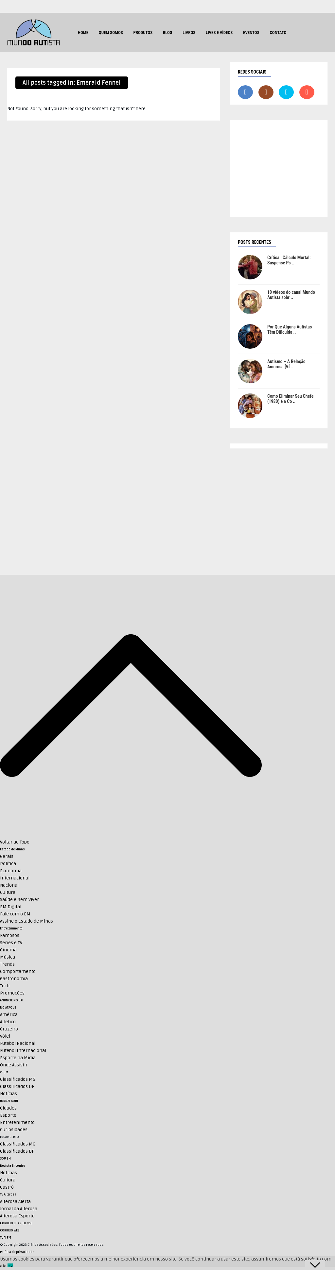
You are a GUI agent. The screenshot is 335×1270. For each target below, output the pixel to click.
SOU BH (5, 1159)
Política (8, 863)
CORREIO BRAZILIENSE (16, 1223)
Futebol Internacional (23, 1050)
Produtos (142, 32)
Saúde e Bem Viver (19, 899)
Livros (189, 32)
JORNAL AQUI (9, 1101)
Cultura (7, 892)
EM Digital (10, 907)
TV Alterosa (8, 1194)
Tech (4, 986)
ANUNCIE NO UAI (11, 1000)
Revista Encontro (12, 1166)
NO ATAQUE (8, 1008)
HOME (83, 32)
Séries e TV (11, 942)
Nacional (9, 885)
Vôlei (5, 1036)
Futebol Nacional (17, 1043)
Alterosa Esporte (17, 1216)
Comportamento (18, 971)
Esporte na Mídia (18, 1058)
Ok (10, 1266)
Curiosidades (13, 1129)
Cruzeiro (9, 1029)
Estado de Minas (12, 849)
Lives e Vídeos (219, 32)
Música (7, 957)
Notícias (8, 1093)
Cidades (8, 1108)
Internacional (14, 878)
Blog (167, 32)
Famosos (9, 935)
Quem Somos (111, 32)
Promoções (12, 993)
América (9, 1014)
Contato (278, 32)
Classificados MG (17, 1079)
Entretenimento (11, 928)
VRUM (4, 1072)
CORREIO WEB (10, 1230)
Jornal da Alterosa (18, 1209)
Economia (11, 871)
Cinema (8, 950)
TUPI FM (5, 1238)
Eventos (251, 32)
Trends (7, 964)
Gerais (6, 856)
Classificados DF (17, 1086)
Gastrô (7, 1187)
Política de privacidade (17, 1252)
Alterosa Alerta (15, 1201)
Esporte (8, 1115)
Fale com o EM (15, 914)
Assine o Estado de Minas (26, 921)
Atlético (8, 1022)
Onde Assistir (13, 1065)
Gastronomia (14, 978)
